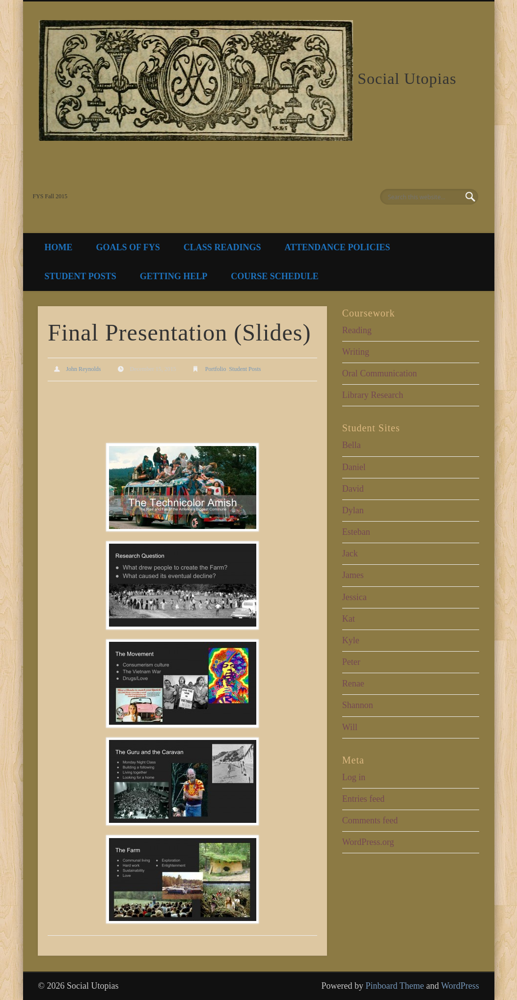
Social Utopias (407, 78)
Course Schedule (275, 276)
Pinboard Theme (394, 986)
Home (59, 247)
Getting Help (174, 276)
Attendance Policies (337, 247)
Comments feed (370, 820)
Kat (348, 619)
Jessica (354, 597)
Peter (351, 662)
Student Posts (80, 276)
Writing (355, 352)
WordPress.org (368, 842)
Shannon (357, 705)
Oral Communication (379, 373)
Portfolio (215, 369)
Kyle (350, 640)
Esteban (356, 532)
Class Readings (222, 247)
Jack (350, 553)
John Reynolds (83, 369)
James (353, 575)
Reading (357, 330)
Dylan (353, 510)
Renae (353, 683)
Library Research (372, 395)
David (353, 489)
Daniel (354, 467)
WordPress (460, 986)
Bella (351, 445)
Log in (354, 777)
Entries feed (363, 799)
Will (349, 727)
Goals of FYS (128, 247)
